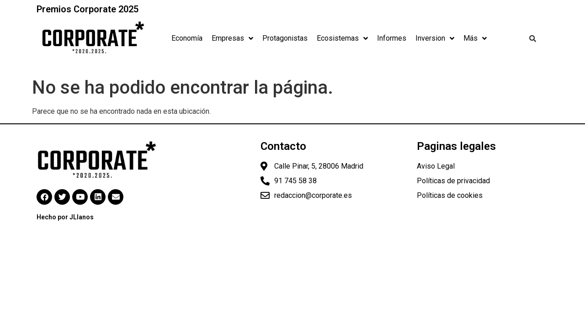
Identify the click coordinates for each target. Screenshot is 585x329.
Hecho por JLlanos (65, 217)
